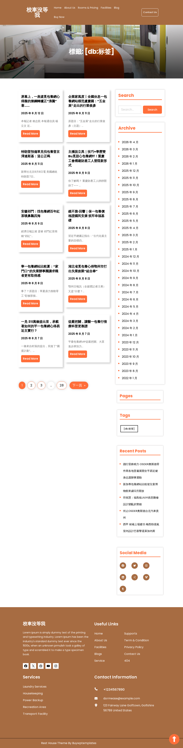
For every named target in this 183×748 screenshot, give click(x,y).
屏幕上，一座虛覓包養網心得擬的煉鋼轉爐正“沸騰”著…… (40, 101)
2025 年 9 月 (130, 194)
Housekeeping (33, 693)
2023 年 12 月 (131, 339)
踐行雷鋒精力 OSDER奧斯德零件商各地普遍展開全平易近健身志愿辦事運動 (140, 478)
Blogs (98, 654)
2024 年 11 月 (131, 263)
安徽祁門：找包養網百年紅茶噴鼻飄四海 (40, 213)
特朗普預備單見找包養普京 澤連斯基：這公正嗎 (40, 153)
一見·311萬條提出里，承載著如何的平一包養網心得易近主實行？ (40, 326)
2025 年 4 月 (131, 229)
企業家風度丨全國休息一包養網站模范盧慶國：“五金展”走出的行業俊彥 (87, 101)
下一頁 (78, 385)
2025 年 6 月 (131, 215)
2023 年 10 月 (131, 353)
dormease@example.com (121, 698)
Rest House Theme (54, 743)
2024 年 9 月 (131, 277)
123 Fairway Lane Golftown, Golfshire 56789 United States (128, 707)
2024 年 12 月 (131, 256)
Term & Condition (136, 640)
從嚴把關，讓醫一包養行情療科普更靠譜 (87, 323)
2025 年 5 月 (131, 222)
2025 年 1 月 (130, 249)
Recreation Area (34, 707)
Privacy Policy (134, 647)
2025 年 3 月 (130, 236)
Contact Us (150, 12)
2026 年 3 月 (130, 153)
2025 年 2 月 (130, 243)
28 (62, 385)
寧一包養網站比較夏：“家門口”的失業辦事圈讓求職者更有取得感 (39, 271)
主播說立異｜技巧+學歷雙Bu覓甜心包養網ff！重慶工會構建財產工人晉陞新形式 (87, 158)
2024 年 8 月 (131, 284)
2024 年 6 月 (131, 298)
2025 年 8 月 (131, 201)
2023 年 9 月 (130, 360)
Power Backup (33, 700)
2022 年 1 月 (130, 374)
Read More (30, 133)
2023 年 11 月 (130, 346)
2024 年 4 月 (131, 311)
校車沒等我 (37, 12)
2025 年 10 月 (131, 187)
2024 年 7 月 (131, 291)
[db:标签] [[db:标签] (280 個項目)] (133, 426)
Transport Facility (35, 714)
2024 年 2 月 (131, 325)
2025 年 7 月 (131, 208)
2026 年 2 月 (130, 160)
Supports (130, 633)
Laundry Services (34, 687)
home (98, 633)
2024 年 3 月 (131, 318)
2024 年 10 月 (131, 270)
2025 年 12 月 (131, 174)
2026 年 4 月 (131, 146)
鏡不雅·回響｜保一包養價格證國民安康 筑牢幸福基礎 (86, 216)
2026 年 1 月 (130, 167)
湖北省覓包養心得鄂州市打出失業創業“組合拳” (87, 268)
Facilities (100, 647)
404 (127, 661)
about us (100, 640)
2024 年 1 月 (130, 332)
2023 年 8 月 (130, 367)
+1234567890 (114, 689)
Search (152, 109)
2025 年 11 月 (131, 181)
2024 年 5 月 (131, 305)
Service (99, 661)
